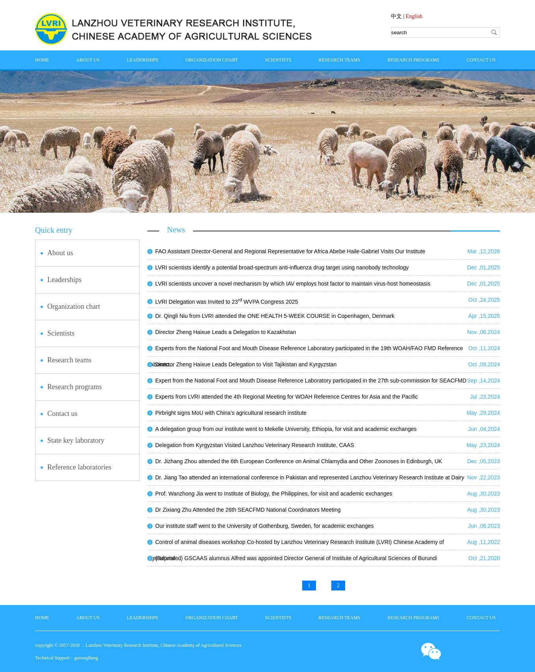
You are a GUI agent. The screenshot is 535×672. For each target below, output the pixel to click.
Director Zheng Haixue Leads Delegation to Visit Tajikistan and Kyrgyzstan (245, 364)
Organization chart (212, 60)
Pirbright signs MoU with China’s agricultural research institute (231, 413)
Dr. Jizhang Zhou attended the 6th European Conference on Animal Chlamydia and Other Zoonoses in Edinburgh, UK (298, 461)
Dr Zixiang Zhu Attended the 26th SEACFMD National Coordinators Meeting (248, 510)
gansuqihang (86, 658)
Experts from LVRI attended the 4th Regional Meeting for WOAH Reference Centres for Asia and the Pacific (286, 397)
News (176, 229)
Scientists (278, 60)
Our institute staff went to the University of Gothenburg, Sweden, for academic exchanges (264, 526)
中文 (396, 16)
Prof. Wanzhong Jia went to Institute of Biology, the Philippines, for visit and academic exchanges (273, 493)
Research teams (339, 60)
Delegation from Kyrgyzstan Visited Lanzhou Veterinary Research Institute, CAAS (254, 445)
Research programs (414, 60)
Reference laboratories (79, 467)
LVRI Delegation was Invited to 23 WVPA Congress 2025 (226, 302)
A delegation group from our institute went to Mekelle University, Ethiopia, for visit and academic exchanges (286, 429)
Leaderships (142, 60)
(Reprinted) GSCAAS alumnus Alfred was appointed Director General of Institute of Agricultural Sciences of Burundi (296, 558)
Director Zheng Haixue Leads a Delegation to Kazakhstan (225, 332)
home (42, 60)
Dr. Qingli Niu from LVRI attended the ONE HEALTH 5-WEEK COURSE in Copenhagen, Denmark (274, 316)
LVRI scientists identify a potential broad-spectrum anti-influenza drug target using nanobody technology (282, 267)
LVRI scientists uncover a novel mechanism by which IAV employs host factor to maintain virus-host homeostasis (292, 283)
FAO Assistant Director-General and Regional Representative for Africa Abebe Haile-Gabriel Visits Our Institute (290, 251)
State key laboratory (75, 440)
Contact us (481, 60)
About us (87, 60)
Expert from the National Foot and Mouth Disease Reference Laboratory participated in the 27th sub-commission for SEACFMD (310, 380)
